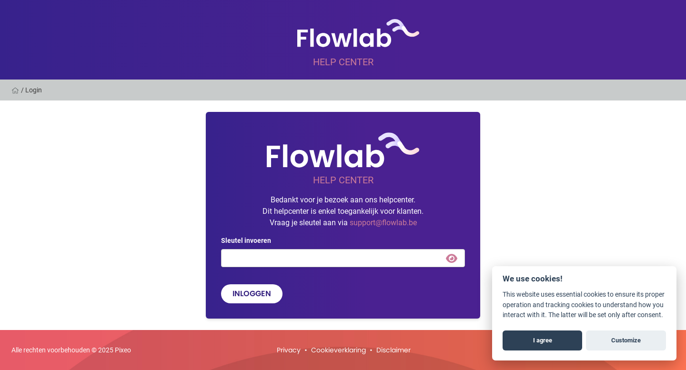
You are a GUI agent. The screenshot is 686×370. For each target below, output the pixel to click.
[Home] (16, 90)
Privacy (289, 350)
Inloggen (251, 293)
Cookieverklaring (338, 350)
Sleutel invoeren (246, 240)
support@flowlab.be (383, 222)
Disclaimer (393, 350)
